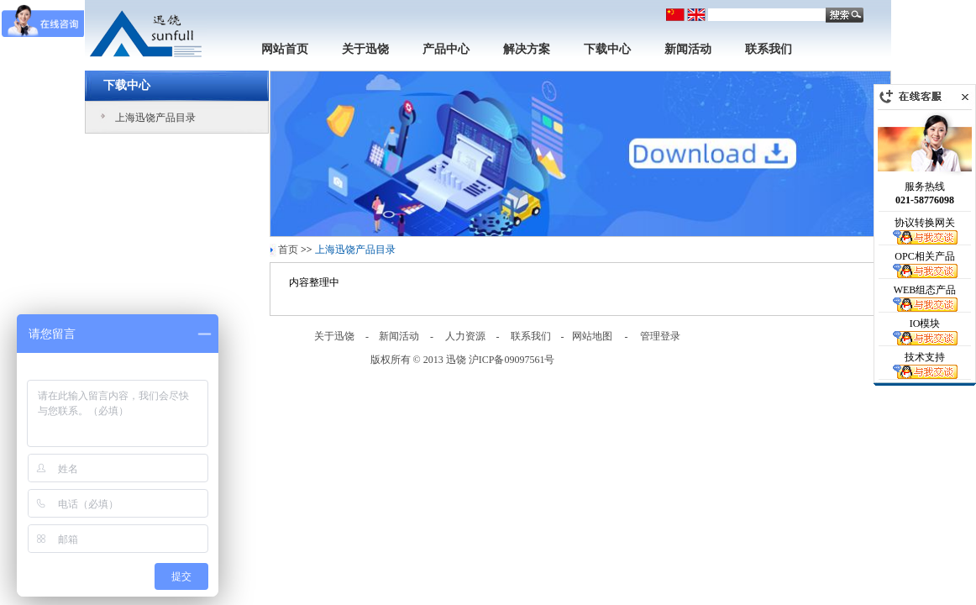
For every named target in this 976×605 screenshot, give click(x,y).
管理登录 (660, 336)
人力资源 (465, 336)
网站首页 (284, 49)
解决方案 (526, 49)
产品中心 (446, 49)
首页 (288, 249)
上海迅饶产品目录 (155, 118)
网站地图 (592, 336)
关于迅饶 (365, 49)
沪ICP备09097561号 (512, 360)
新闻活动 (687, 49)
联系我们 (768, 49)
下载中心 (607, 49)
